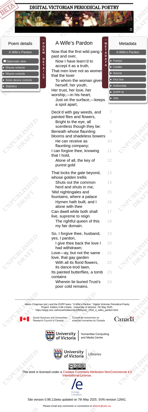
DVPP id (118, 92)
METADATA (105, 54)
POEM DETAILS (43, 60)
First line (118, 79)
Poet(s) (117, 60)
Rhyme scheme (15, 67)
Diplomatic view (16, 61)
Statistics (11, 86)
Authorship (119, 85)
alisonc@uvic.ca (102, 405)
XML (116, 98)
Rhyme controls (15, 73)
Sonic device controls (19, 80)
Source (117, 73)
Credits (117, 67)
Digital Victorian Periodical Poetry (74, 7)
